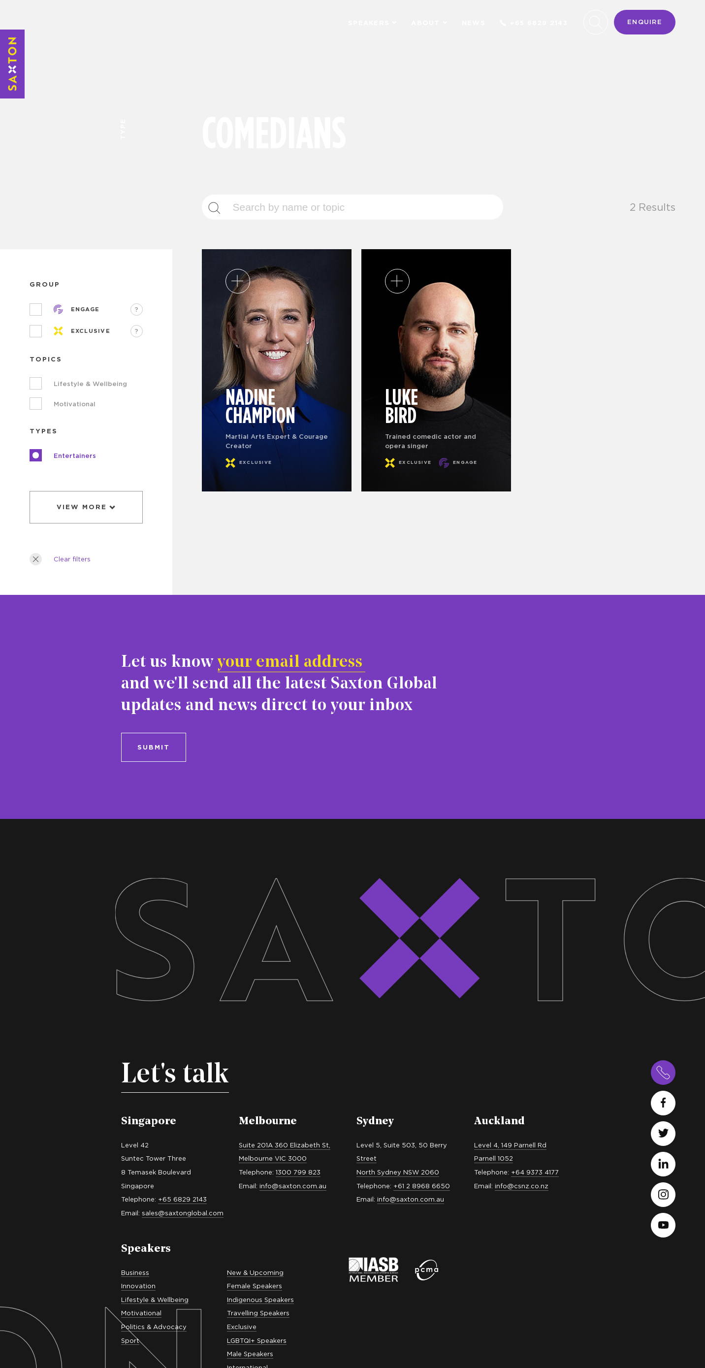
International (247, 1080)
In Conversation (146, 1133)
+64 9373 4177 (535, 885)
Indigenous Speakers (260, 1013)
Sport (130, 1053)
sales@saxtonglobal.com (183, 926)
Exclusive (241, 1040)
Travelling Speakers (258, 1026)
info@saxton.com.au (292, 899)
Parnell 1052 (493, 872)
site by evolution (647, 1331)
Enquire (644, 21)
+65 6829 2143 (534, 23)
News (473, 23)
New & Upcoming (255, 985)
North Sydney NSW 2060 (397, 885)
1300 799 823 (298, 885)
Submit (153, 460)
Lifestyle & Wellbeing (155, 1013)
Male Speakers (250, 1067)
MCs (128, 1119)
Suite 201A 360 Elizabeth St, (284, 858)
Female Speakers (254, 999)
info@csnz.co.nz (521, 899)
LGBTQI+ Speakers (257, 1053)
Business (135, 985)
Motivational (141, 1026)
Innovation (138, 999)
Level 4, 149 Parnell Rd (510, 858)
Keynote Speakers (150, 1106)
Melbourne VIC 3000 (273, 872)
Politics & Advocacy (154, 1040)
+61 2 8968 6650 (421, 899)
